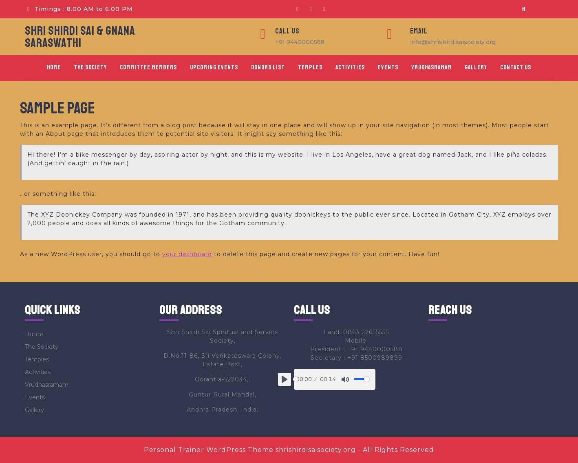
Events (388, 67)
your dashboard (187, 254)
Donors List (268, 67)
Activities (350, 67)
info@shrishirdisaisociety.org (453, 42)
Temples (310, 67)
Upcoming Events (214, 67)
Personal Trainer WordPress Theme (209, 450)
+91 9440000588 (299, 42)
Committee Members (148, 67)
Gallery (476, 67)
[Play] (284, 379)
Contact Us (515, 67)
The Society (90, 67)
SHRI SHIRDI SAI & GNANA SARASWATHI (80, 37)
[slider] (295, 379)
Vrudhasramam (431, 67)
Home (54, 67)
